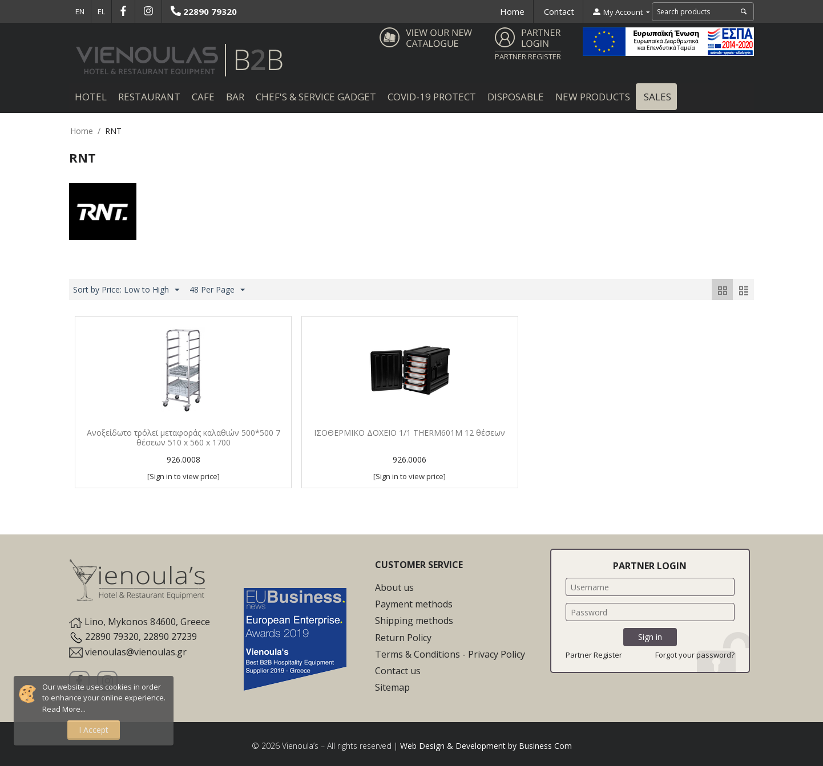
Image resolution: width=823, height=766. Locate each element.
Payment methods (414, 604)
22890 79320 (204, 11)
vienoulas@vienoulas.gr (136, 652)
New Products (592, 96)
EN (79, 11)
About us (394, 587)
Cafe (203, 96)
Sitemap (392, 687)
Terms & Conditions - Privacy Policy (450, 654)
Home (512, 11)
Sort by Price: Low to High (126, 290)
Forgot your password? (695, 655)
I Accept (93, 729)
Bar (235, 96)
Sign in (650, 636)
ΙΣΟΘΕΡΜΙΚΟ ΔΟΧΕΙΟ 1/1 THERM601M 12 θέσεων (409, 433)
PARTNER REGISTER (528, 56)
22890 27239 (170, 636)
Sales (656, 96)
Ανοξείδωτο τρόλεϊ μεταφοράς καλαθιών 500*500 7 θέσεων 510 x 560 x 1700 (183, 438)
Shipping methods (414, 620)
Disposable (515, 96)
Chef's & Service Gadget (316, 96)
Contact (559, 11)
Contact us (398, 670)
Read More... (64, 709)
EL (101, 11)
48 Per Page (217, 290)
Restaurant (149, 96)
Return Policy (403, 637)
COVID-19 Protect (432, 96)
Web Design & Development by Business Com (486, 745)
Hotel (91, 96)
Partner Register (594, 655)
